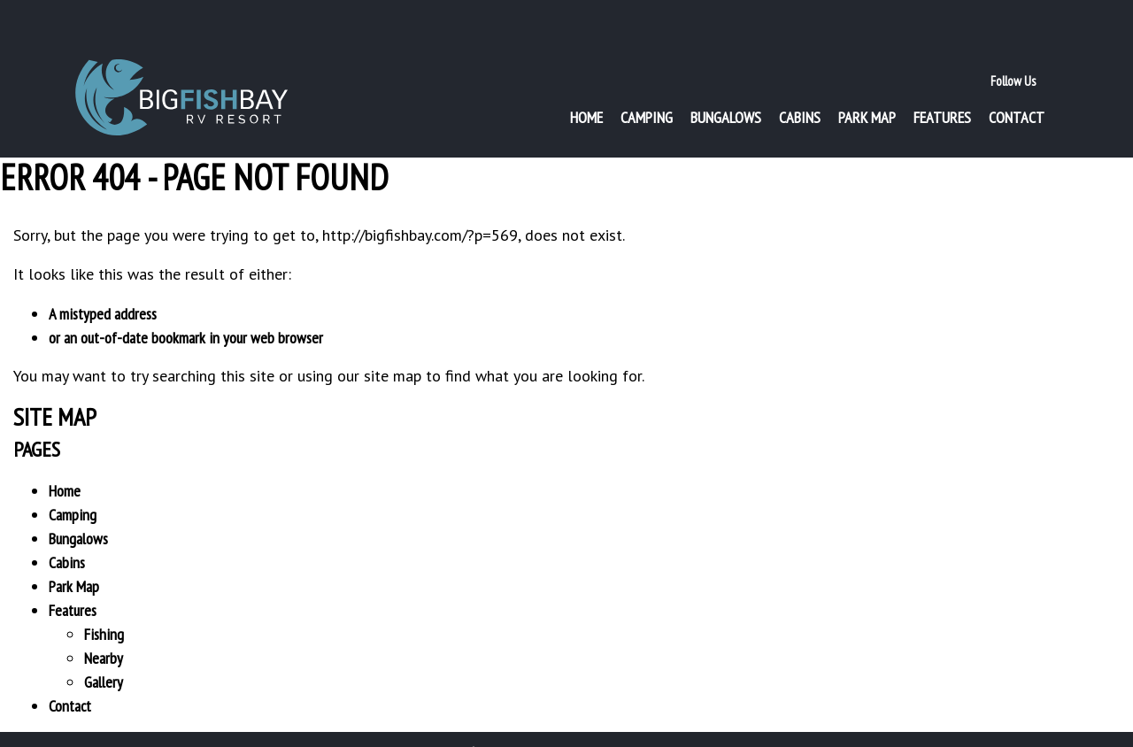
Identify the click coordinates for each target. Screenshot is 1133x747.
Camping (646, 84)
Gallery (103, 658)
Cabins (800, 84)
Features (942, 84)
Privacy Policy (521, 727)
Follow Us (1013, 48)
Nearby (103, 634)
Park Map (867, 84)
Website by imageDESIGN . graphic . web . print (706, 727)
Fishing (104, 610)
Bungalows (725, 84)
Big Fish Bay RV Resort (181, 66)
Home (586, 84)
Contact (1016, 84)
